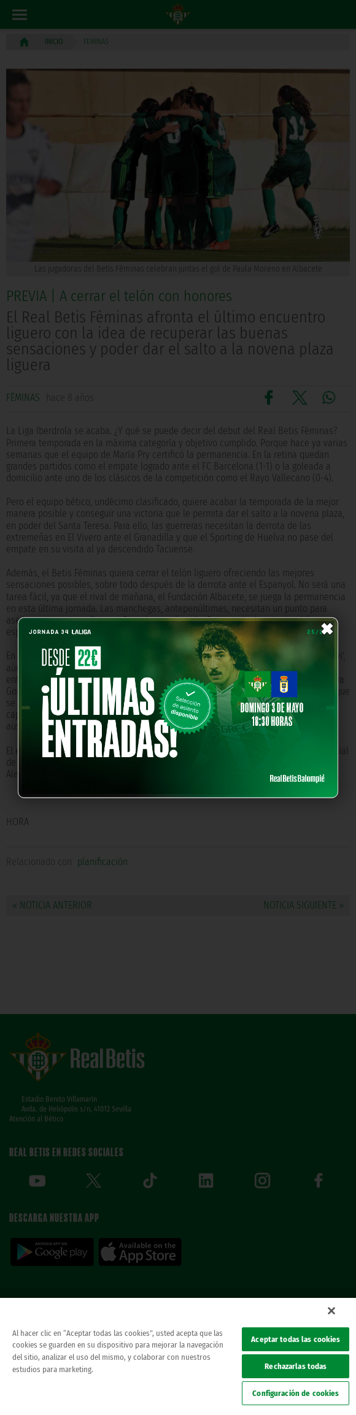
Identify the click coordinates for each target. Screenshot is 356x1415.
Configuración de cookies (295, 1393)
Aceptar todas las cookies (295, 1339)
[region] (178, 1356)
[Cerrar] (331, 1310)
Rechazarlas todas (296, 1366)
